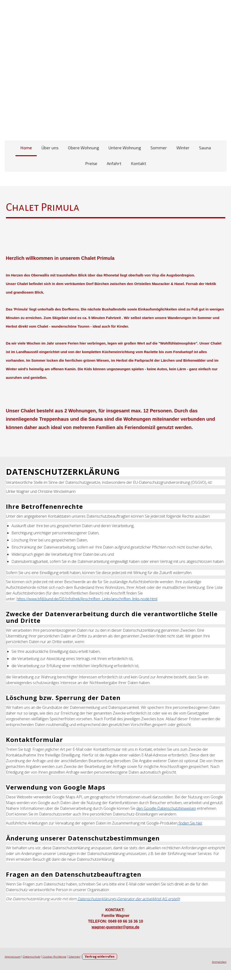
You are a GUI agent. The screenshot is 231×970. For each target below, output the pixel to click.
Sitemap (74, 956)
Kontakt (138, 163)
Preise (91, 163)
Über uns (49, 147)
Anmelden (219, 962)
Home (26, 147)
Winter (183, 147)
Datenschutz (31, 956)
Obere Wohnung (83, 147)
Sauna (205, 147)
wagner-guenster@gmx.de (115, 927)
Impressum (13, 956)
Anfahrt (114, 163)
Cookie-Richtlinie (54, 956)
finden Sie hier (190, 823)
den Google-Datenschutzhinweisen (166, 808)
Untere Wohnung (124, 147)
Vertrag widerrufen (99, 956)
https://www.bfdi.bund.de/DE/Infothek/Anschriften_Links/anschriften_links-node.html (87, 598)
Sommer (158, 147)
